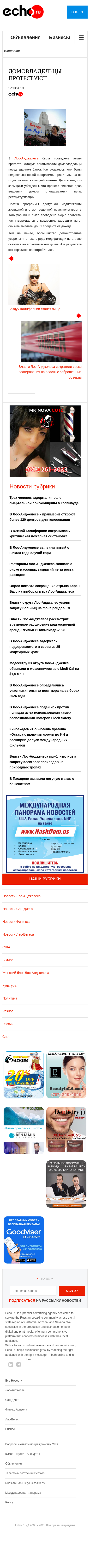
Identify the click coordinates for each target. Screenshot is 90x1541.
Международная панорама (23, 1492)
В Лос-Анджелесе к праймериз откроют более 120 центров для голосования (42, 516)
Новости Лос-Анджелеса (21, 896)
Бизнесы (59, 37)
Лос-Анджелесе (26, 158)
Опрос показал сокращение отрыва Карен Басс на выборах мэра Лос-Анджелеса (45, 588)
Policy (9, 1502)
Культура (9, 985)
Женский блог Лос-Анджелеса (25, 973)
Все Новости (13, 1380)
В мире (7, 960)
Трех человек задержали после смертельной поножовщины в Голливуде (44, 500)
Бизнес (10, 1429)
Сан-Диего (12, 1400)
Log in (77, 12)
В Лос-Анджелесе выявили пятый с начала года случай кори (39, 550)
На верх (47, 1279)
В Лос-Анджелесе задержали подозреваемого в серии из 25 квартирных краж (35, 646)
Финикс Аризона (16, 1409)
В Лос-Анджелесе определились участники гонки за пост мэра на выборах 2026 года (44, 690)
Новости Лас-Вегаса (18, 934)
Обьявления (13, 1463)
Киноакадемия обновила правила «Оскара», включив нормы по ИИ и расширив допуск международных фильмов (39, 737)
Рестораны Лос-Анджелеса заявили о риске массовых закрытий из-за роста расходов (41, 569)
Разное (7, 1011)
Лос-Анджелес (14, 1390)
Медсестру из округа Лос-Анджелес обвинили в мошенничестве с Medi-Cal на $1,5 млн (44, 668)
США (6, 947)
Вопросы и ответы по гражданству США (32, 1444)
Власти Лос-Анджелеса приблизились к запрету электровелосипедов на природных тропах (43, 761)
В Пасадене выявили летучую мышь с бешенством (42, 781)
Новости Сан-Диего (17, 909)
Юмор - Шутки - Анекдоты (22, 1454)
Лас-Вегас (12, 1419)
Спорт (7, 1037)
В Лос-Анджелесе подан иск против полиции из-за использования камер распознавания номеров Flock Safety (40, 712)
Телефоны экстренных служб (24, 1473)
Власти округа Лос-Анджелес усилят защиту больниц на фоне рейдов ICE (40, 605)
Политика (9, 998)
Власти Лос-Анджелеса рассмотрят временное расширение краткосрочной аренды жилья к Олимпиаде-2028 (42, 624)
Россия (7, 1024)
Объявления (26, 37)
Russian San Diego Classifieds (25, 1483)
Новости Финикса (16, 922)
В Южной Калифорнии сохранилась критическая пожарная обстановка (40, 533)
